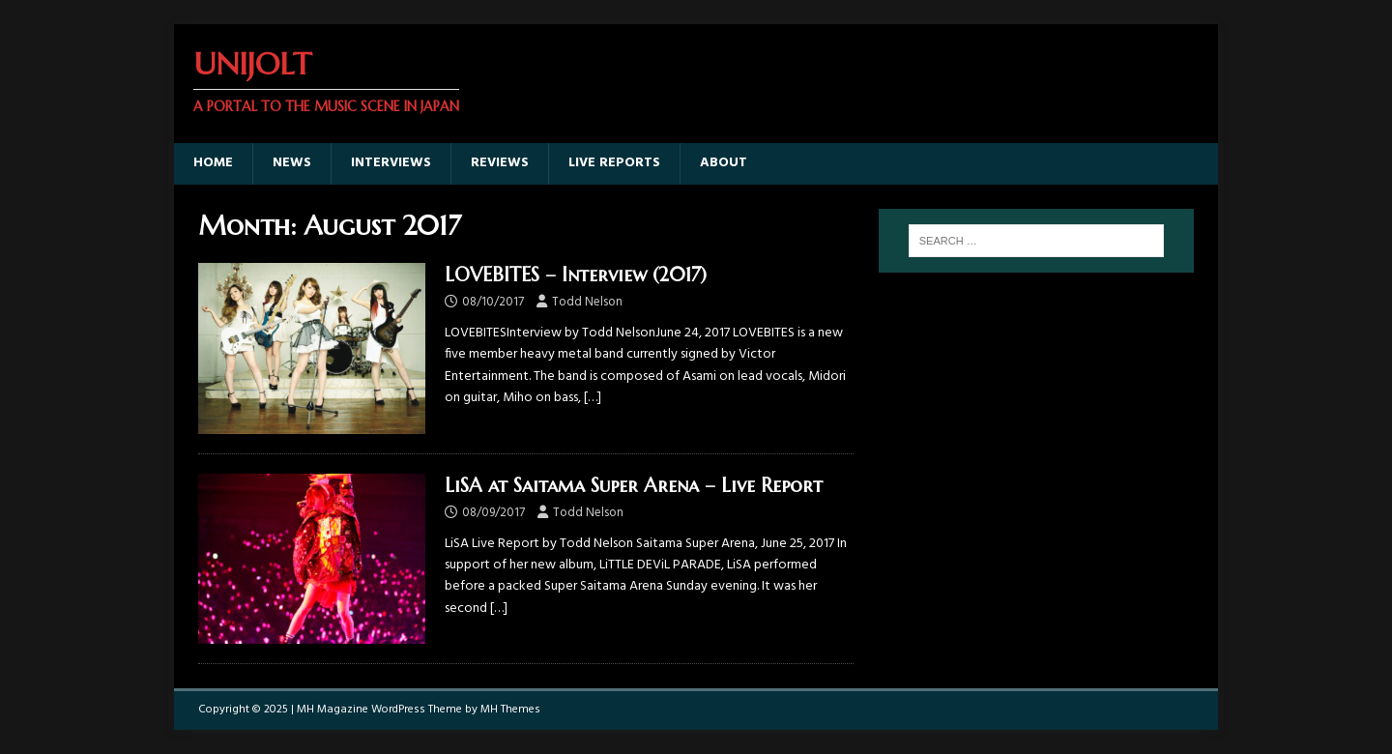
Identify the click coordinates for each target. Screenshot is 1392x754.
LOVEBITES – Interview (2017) (576, 275)
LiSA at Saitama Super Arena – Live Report (634, 486)
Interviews (391, 163)
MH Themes (510, 709)
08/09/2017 (493, 513)
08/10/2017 (493, 302)
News (292, 163)
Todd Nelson (587, 302)
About (723, 163)
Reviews (500, 163)
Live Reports (614, 163)
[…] (592, 398)
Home (213, 163)
